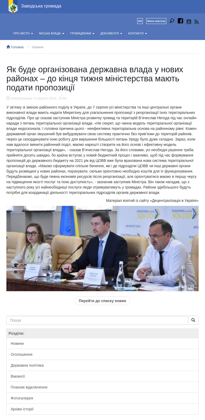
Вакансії (18, 376)
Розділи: (16, 333)
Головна (14, 47)
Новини (38, 47)
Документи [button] (111, 33)
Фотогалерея (22, 398)
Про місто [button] (23, 33)
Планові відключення (29, 387)
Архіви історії (22, 409)
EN (140, 20)
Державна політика (27, 365)
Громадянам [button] (82, 33)
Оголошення (21, 354)
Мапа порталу (156, 20)
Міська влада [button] (51, 33)
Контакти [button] (137, 33)
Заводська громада (41, 6)
